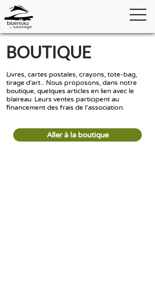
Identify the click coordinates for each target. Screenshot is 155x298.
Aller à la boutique (78, 134)
